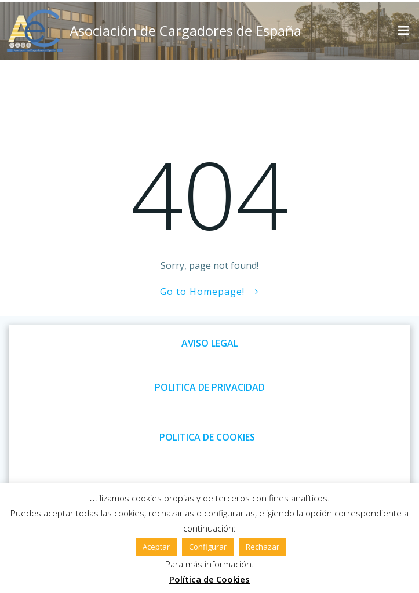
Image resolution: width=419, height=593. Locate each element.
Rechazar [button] (262, 546)
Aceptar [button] (156, 546)
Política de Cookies (209, 579)
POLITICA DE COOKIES (207, 437)
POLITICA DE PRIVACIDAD (210, 387)
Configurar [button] (208, 546)
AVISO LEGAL (209, 343)
